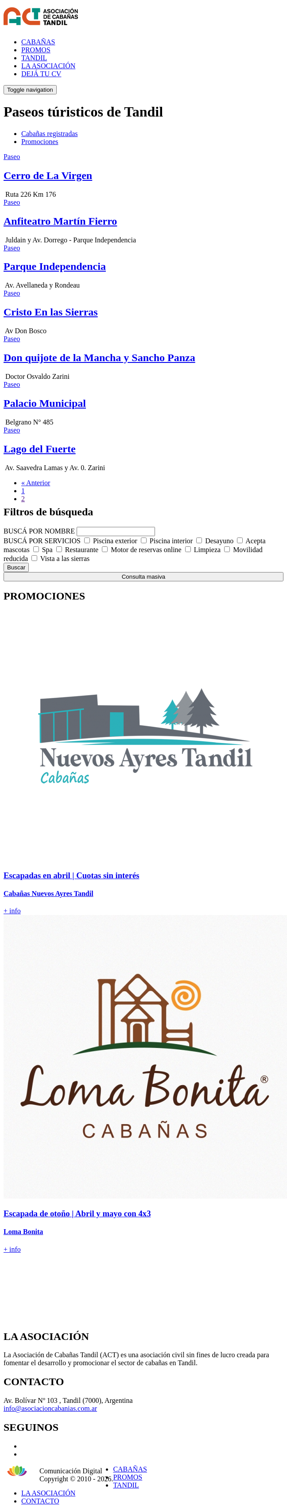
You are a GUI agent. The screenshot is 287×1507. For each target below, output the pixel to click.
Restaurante (82, 549)
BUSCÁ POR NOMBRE (39, 531)
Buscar (16, 567)
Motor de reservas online (146, 549)
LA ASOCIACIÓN (48, 66)
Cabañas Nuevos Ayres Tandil (48, 893)
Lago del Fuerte (40, 449)
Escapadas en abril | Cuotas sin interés (72, 875)
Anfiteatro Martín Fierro (60, 221)
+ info (12, 911)
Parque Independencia (55, 266)
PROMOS (35, 50)
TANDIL (34, 58)
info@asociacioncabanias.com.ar (50, 1408)
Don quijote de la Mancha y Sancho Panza (99, 357)
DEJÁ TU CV (41, 74)
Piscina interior (171, 541)
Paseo (12, 156)
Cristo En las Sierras (51, 312)
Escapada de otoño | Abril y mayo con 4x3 (77, 1213)
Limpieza (207, 549)
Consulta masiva (144, 576)
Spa (47, 549)
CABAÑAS (38, 42)
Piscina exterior (115, 541)
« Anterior (35, 483)
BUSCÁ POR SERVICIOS (42, 541)
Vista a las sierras (64, 558)
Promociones (39, 141)
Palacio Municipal (45, 403)
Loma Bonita (23, 1231)
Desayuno (219, 541)
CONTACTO (40, 1501)
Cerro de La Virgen (48, 175)
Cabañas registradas (49, 133)
